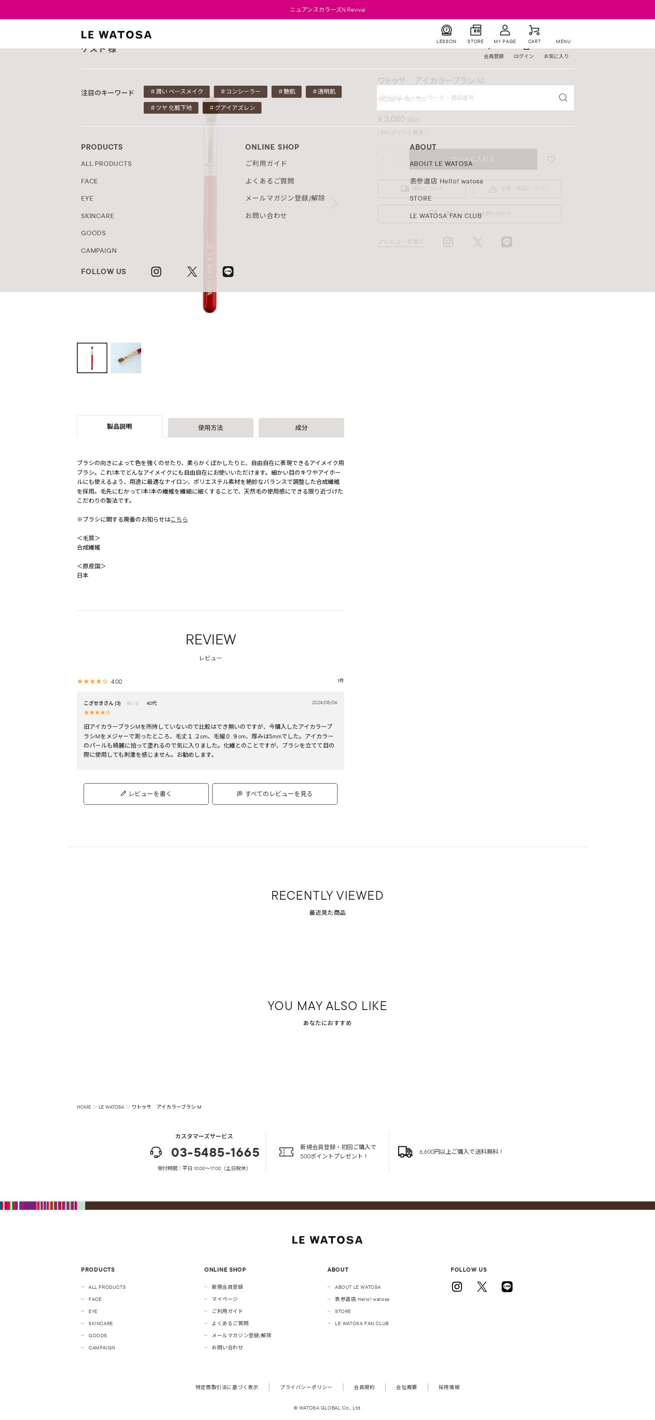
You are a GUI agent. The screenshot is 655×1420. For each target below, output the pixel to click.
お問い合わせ (228, 1347)
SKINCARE (101, 1323)
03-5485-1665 (204, 1152)
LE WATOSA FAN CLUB (362, 1323)
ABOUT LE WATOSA (358, 1287)
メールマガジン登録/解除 (242, 1335)
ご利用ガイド (228, 1311)
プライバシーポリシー (306, 1387)
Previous (86, 203)
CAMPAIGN (102, 1347)
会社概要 (406, 1387)
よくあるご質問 (230, 1323)
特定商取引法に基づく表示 (227, 1387)
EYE (93, 1311)
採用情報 (449, 1387)
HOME (84, 1107)
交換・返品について (523, 188)
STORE (343, 1311)
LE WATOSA (111, 1107)
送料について (428, 188)
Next (335, 203)
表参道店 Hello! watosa (362, 1299)
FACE (95, 1299)
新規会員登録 (228, 1287)
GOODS (98, 1335)
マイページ (225, 1299)
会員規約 (364, 1387)
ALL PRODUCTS (107, 1287)
